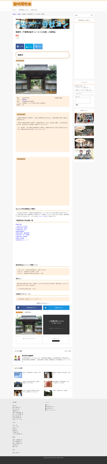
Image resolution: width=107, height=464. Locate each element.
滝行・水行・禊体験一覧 (18, 414)
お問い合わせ (34, 9)
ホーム (14, 9)
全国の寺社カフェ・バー (22, 240)
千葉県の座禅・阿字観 (21, 228)
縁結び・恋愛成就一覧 (17, 439)
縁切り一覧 (15, 446)
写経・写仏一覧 (16, 409)
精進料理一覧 (15, 410)
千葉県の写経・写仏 (21, 229)
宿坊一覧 (14, 405)
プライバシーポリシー (52, 410)
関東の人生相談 (20, 238)
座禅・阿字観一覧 (16, 407)
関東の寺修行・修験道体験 (22, 233)
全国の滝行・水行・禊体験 (22, 234)
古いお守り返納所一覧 (17, 433)
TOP (14, 14)
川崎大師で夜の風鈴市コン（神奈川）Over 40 (36, 269)
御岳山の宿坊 (19, 226)
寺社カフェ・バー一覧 (17, 419)
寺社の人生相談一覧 (17, 417)
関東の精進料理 (20, 231)
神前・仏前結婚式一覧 (17, 443)
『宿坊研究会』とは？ (23, 9)
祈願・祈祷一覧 (16, 452)
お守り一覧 (15, 425)
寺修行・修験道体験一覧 (18, 412)
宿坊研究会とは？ (51, 406)
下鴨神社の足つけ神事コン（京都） (31, 271)
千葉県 (18, 14)
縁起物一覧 (15, 430)
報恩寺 (24, 99)
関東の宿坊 (19, 224)
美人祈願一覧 (15, 445)
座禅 (18, 38)
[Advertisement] (42, 141)
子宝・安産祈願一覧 (17, 441)
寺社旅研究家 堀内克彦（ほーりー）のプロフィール (29, 299)
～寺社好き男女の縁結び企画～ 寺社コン (27, 288)
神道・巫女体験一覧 (17, 416)
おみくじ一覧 (15, 427)
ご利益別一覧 (15, 432)
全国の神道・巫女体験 (21, 236)
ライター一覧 (67, 351)
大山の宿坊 (25, 226)
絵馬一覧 (14, 428)
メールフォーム (41, 216)
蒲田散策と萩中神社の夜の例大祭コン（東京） (34, 273)
